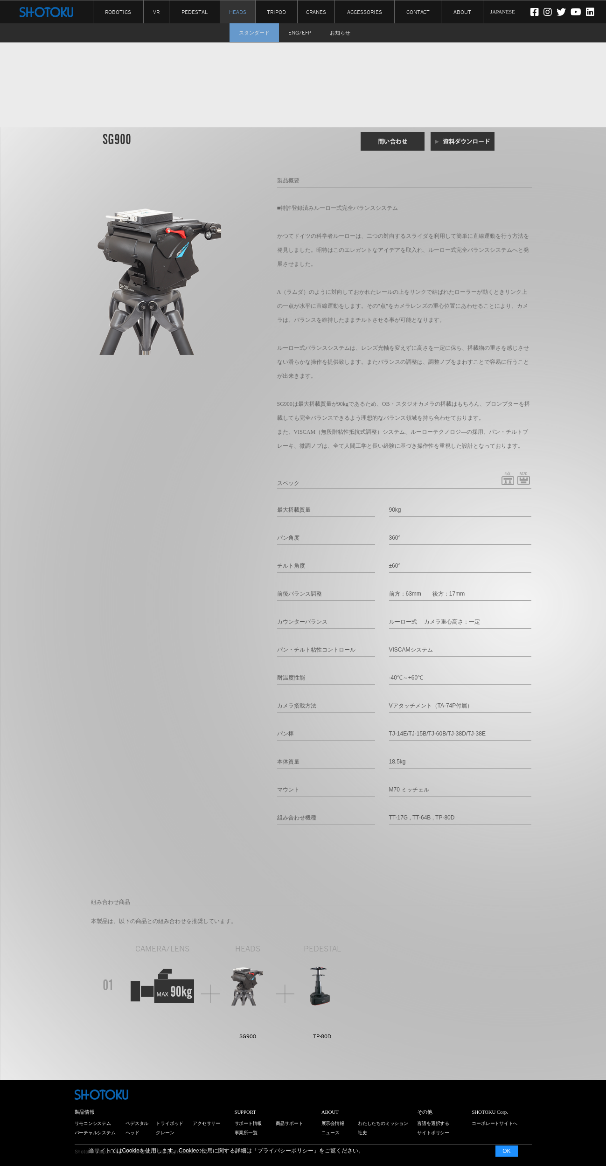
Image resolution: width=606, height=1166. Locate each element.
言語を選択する (433, 1123)
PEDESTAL (194, 11)
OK (506, 1151)
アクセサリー (206, 1123)
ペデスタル (136, 1123)
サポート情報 (248, 1123)
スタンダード (254, 32)
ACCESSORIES (364, 11)
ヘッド (132, 1132)
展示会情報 (332, 1123)
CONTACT (418, 11)
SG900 (247, 1036)
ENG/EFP (299, 32)
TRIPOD (276, 11)
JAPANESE (502, 11)
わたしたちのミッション (383, 1123)
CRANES (316, 11)
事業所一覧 (246, 1132)
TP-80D (322, 1036)
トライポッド (169, 1123)
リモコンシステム (93, 1123)
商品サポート (289, 1123)
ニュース (330, 1132)
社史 (362, 1132)
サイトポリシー (433, 1132)
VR (156, 11)
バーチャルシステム (95, 1132)
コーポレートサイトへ (494, 1123)
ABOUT (462, 11)
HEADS (237, 12)
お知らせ (340, 32)
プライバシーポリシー (285, 1150)
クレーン (165, 1132)
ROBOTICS (118, 11)
